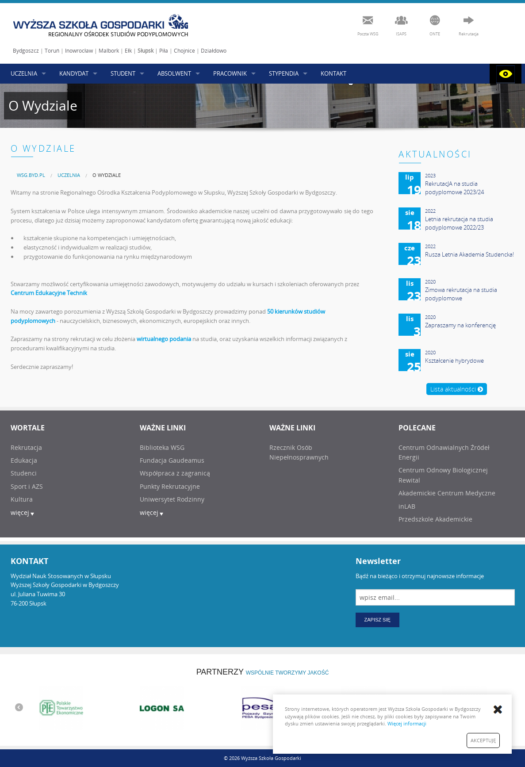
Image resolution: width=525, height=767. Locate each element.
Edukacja (24, 460)
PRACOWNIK (230, 73)
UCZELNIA (24, 73)
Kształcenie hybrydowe (454, 360)
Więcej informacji (406, 723)
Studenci (24, 473)
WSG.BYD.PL (31, 175)
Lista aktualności (456, 389)
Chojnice (184, 50)
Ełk (128, 50)
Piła (163, 50)
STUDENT (123, 73)
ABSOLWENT (174, 73)
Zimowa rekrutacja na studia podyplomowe (461, 294)
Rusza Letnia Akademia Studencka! (469, 254)
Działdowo (213, 50)
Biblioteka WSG (162, 447)
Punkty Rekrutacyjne (170, 486)
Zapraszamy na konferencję (460, 325)
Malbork (109, 50)
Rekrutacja (26, 447)
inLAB (407, 506)
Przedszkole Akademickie (435, 519)
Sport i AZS (27, 486)
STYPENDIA (284, 73)
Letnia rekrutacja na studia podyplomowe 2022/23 (459, 223)
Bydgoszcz (26, 50)
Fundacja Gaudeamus (172, 460)
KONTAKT (333, 73)
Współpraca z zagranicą (175, 473)
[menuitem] (31, 175)
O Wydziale (106, 175)
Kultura (22, 499)
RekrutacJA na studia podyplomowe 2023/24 (454, 188)
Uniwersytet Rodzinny (172, 499)
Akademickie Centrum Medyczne (447, 493)
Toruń (52, 50)
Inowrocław (79, 50)
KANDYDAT (73, 73)
